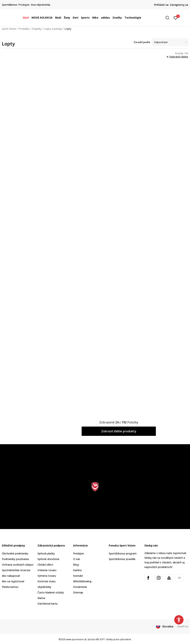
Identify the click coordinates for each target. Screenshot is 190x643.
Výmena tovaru (46, 575)
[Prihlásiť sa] (175, 17)
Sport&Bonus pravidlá (122, 559)
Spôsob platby (46, 553)
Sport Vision (9, 28)
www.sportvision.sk (76, 639)
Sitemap (78, 592)
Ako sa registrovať (13, 581)
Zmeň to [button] (182, 626)
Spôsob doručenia (48, 559)
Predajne (78, 553)
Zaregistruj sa (179, 4)
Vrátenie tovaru (46, 570)
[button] (169, 17)
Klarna (41, 598)
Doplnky (37, 28)
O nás (76, 559)
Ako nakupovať (11, 575)
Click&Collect (45, 564)
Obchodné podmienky (15, 553)
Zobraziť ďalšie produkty (118, 431)
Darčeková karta (47, 603)
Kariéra (77, 570)
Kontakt (78, 575)
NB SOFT (100, 639)
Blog (76, 564)
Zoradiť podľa (142, 42)
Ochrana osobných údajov (17, 564)
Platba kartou (10, 587)
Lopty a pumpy (53, 28)
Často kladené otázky (50, 592)
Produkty (24, 28)
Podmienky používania (15, 559)
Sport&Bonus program (123, 553)
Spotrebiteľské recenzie (16, 570)
